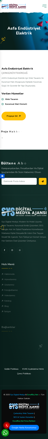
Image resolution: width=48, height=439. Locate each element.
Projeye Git (14, 117)
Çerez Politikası (24, 373)
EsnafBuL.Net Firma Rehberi (24, 421)
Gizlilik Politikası (11, 369)
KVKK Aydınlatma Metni (33, 369)
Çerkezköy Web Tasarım (24, 413)
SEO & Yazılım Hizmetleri (23, 417)
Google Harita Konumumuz (24, 428)
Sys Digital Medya (17, 394)
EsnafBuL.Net (32, 394)
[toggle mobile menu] (44, 6)
